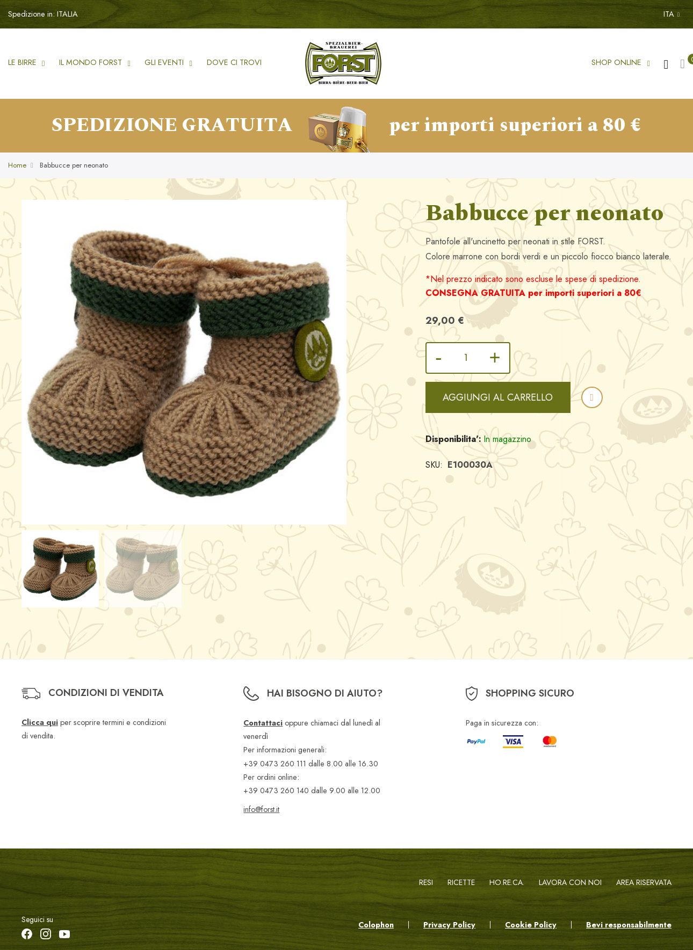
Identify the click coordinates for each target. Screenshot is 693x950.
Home (17, 166)
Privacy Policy (449, 924)
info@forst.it (261, 809)
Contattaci (263, 722)
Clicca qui (39, 722)
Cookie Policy (531, 924)
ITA (671, 14)
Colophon (376, 924)
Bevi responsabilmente (629, 924)
